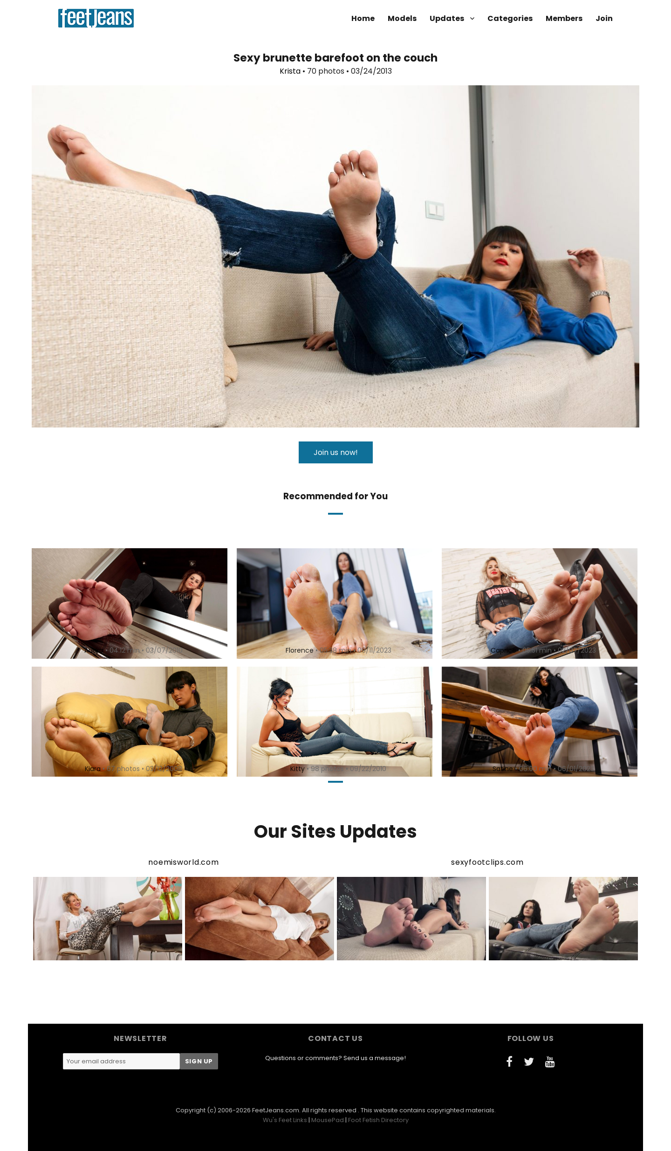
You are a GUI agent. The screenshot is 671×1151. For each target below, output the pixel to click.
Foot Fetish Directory (378, 1120)
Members (564, 18)
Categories (510, 18)
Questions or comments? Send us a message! (335, 1058)
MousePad (327, 1120)
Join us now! (336, 452)
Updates (447, 18)
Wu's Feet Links (285, 1120)
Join (604, 18)
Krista (290, 71)
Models (402, 18)
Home (363, 18)
